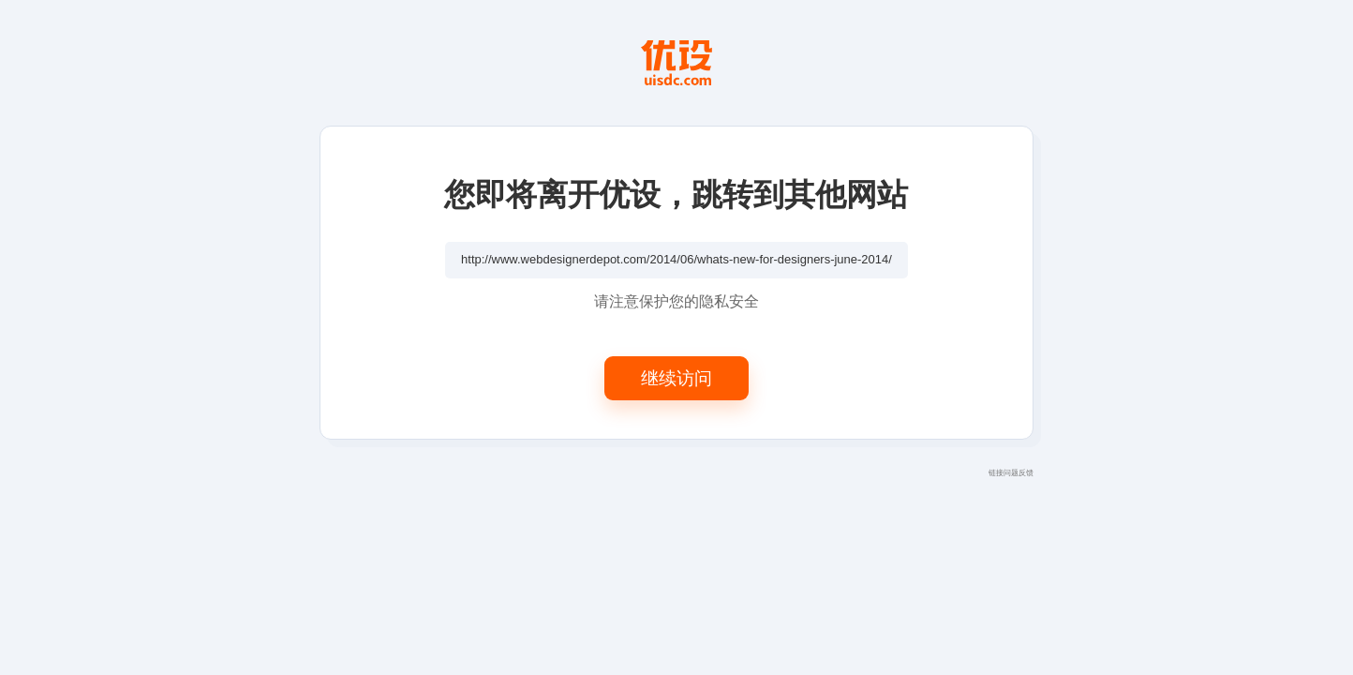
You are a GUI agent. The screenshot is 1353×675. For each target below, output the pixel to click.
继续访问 (676, 377)
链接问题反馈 (1011, 472)
